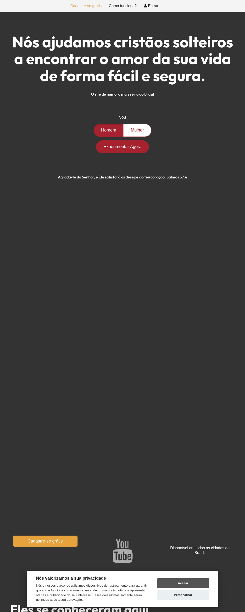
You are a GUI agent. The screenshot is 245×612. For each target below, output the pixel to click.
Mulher (137, 130)
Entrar (151, 6)
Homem (108, 130)
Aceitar (183, 583)
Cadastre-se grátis (86, 6)
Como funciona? (123, 6)
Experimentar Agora (122, 146)
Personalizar (183, 595)
